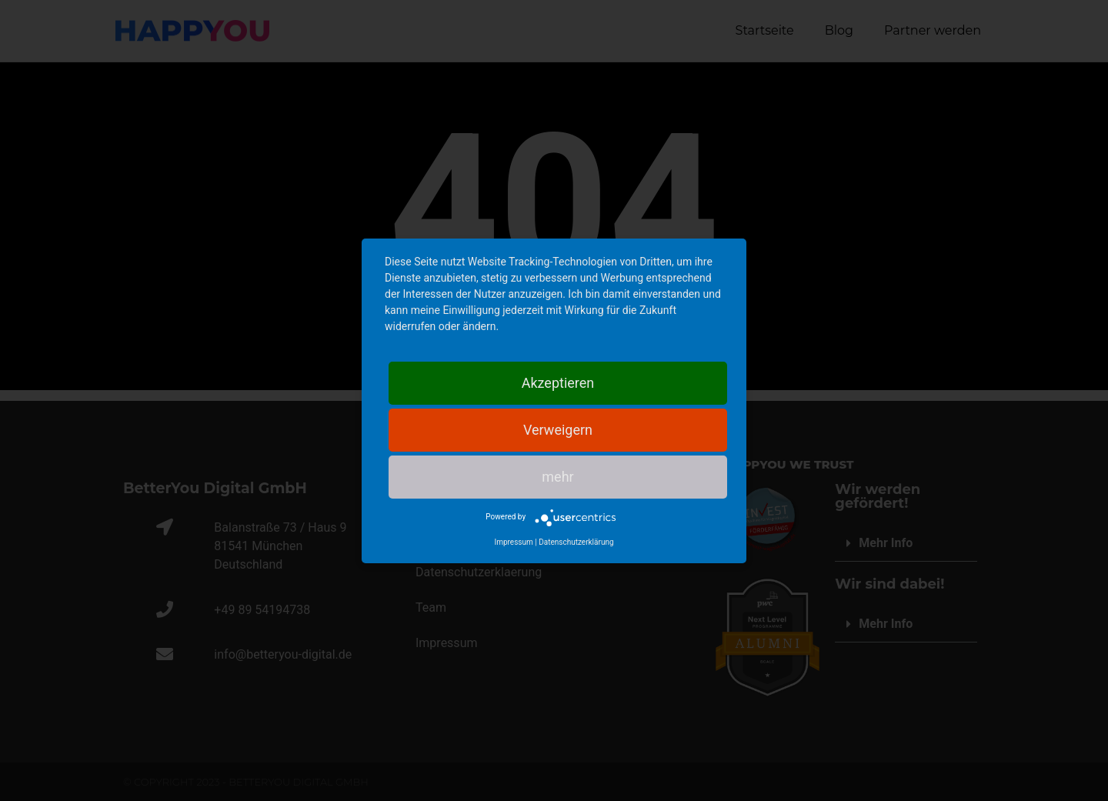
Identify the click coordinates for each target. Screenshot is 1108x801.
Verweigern (557, 430)
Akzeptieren (558, 383)
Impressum (513, 542)
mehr (557, 477)
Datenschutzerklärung (576, 542)
